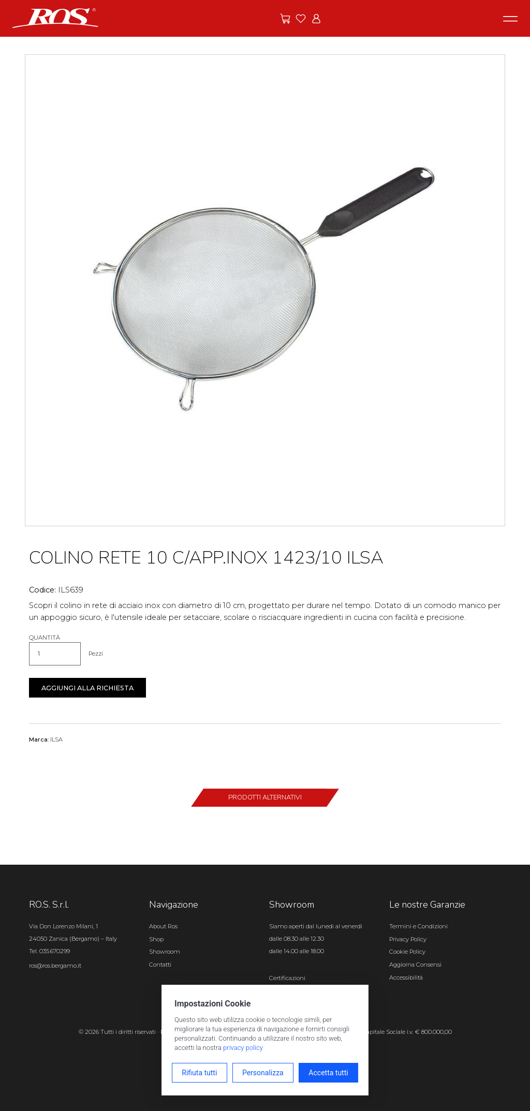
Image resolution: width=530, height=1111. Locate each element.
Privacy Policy (407, 939)
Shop (156, 939)
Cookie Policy (407, 951)
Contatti (160, 964)
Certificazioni (287, 978)
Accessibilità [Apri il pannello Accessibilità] (406, 977)
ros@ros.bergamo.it (55, 965)
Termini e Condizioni (418, 926)
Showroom (164, 951)
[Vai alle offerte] (285, 18)
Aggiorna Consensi (415, 964)
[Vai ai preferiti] (301, 18)
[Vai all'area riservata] (316, 18)
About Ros (163, 926)
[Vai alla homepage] (55, 17)
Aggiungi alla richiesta (87, 688)
